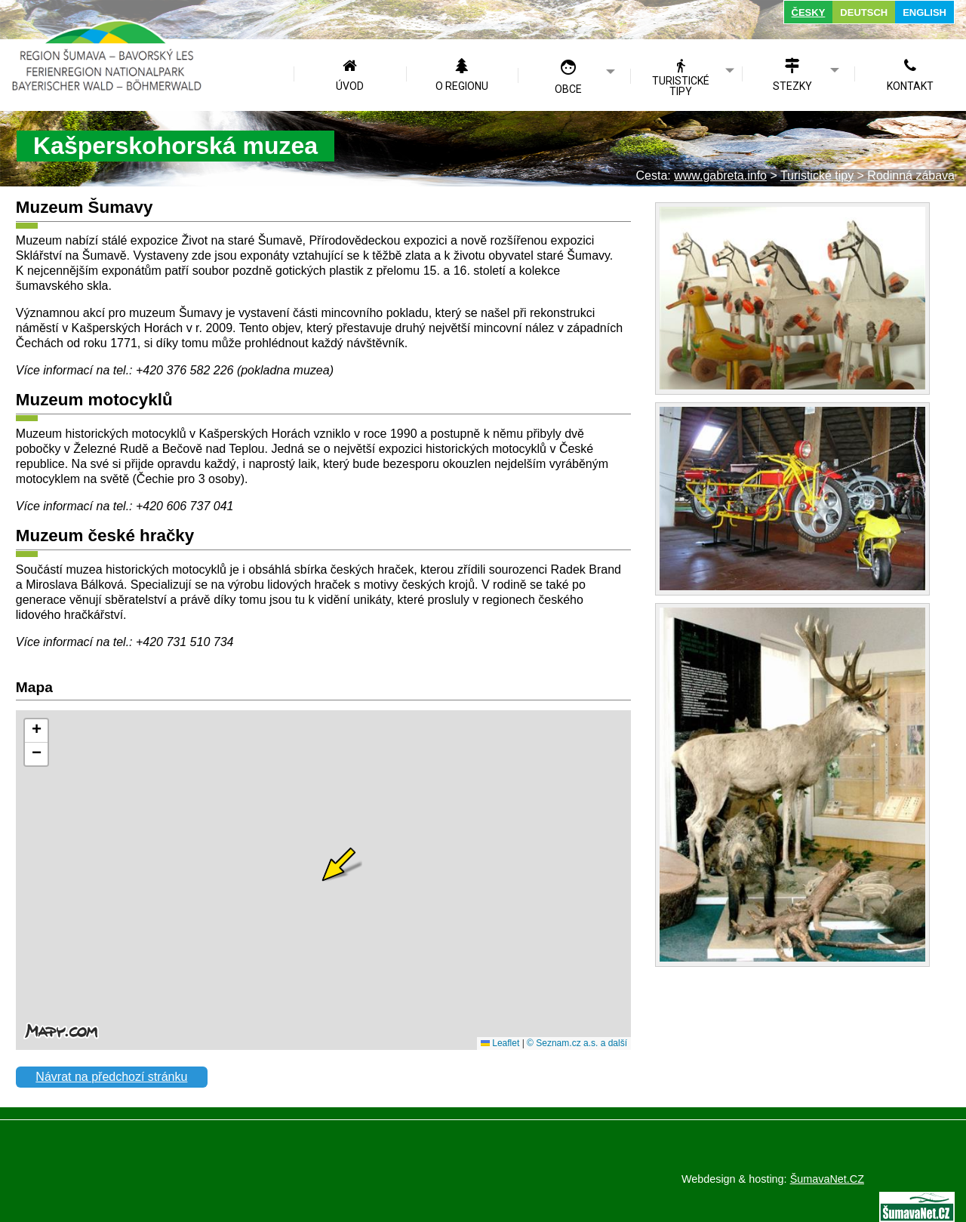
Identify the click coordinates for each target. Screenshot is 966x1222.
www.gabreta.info (720, 175)
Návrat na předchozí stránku (111, 1076)
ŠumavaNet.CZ (827, 1179)
